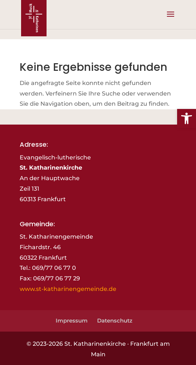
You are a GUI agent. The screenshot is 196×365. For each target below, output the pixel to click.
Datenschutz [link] (114, 320)
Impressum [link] (72, 320)
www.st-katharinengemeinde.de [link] (68, 288)
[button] (170, 19)
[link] (186, 118)
